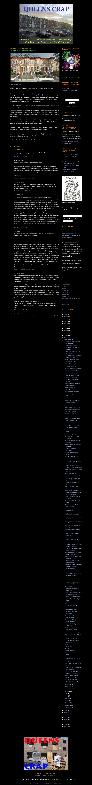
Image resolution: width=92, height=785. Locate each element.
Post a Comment (14, 313)
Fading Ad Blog (66, 282)
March (67, 703)
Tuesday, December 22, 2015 (24, 156)
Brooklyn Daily (17, 84)
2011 (65, 717)
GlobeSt (64, 288)
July (66, 693)
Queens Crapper (21, 139)
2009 (65, 722)
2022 (65, 321)
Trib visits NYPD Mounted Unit (73, 407)
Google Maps (68, 269)
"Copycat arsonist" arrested (72, 533)
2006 (65, 729)
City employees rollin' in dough (73, 459)
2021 (65, 323)
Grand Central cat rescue (71, 398)
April (66, 700)
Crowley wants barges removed (73, 596)
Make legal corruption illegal (72, 418)
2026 (65, 312)
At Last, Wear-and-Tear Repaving (71, 154)
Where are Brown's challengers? (73, 368)
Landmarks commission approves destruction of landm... (72, 347)
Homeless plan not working (72, 571)
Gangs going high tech (71, 420)
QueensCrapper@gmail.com (69, 90)
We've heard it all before (71, 490)
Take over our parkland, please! (73, 405)
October (67, 686)
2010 (65, 719)
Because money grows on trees (73, 573)
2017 (65, 333)
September (68, 689)
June (66, 696)
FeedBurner (75, 106)
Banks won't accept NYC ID (72, 416)
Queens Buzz (65, 294)
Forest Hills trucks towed (71, 473)
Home (35, 315)
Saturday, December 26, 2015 (24, 309)
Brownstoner (65, 278)
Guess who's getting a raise (72, 434)
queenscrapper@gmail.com (46, 775)
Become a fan (65, 208)
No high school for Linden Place (73, 475)
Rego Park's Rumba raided (72, 425)
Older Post (56, 315)
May (66, 698)
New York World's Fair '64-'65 (69, 229)
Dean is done (68, 586)
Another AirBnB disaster (71, 456)
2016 (65, 335)
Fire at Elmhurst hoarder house (73, 542)
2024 (65, 316)
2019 (65, 328)
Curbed (64, 280)
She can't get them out (71, 638)
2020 (65, 326)
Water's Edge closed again (72, 363)
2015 (65, 337)
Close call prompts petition (72, 370)
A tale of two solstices (70, 413)
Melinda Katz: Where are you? (73, 632)
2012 (65, 715)
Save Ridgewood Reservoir (69, 233)
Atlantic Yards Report (67, 276)
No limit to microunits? (71, 366)
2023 (65, 319)
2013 (65, 712)
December (68, 339)
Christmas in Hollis (70, 402)
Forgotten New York (67, 286)
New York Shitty (66, 292)
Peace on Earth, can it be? (72, 427)
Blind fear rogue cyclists (71, 609)
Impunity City (65, 290)
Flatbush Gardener (67, 284)
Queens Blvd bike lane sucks (72, 603)
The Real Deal (66, 302)
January (67, 707)
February (67, 705)
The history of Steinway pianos (73, 400)
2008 (65, 724)
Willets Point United (67, 237)
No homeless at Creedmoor (72, 391)
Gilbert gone (68, 535)
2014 (65, 710)
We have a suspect (70, 373)
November (68, 684)
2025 (65, 314)
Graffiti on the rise (69, 423)
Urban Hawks (65, 304)
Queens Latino (66, 296)
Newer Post (13, 315)
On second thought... (70, 568)
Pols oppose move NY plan (72, 661)
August (67, 691)
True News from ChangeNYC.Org (71, 235)
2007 (65, 726)
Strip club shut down (70, 575)
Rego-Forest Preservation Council (71, 231)
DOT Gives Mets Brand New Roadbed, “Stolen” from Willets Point (70, 158)
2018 (65, 330)
